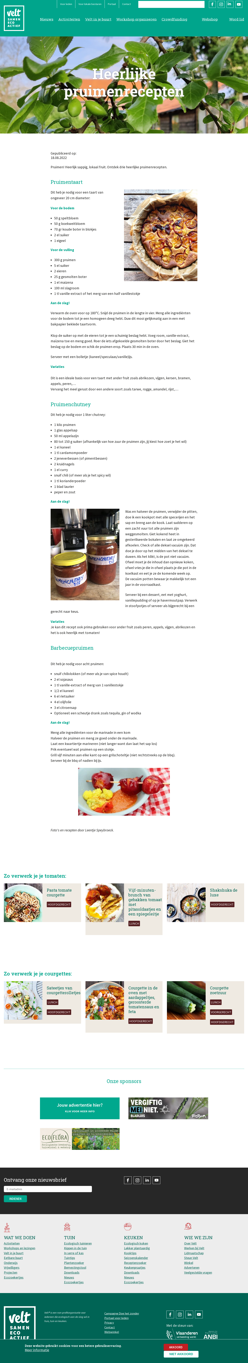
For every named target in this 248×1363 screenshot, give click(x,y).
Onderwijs (11, 1263)
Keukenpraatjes (134, 1267)
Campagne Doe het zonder (121, 1313)
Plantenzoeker (74, 1263)
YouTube (238, 4)
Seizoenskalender (136, 1258)
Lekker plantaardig (137, 1248)
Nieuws (46, 19)
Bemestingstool (75, 1267)
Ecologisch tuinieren (78, 1243)
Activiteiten (69, 19)
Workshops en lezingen (19, 1248)
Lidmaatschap (194, 1253)
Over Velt (190, 1243)
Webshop (210, 19)
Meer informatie (37, 1350)
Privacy (109, 1323)
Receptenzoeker (135, 1263)
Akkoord (176, 1347)
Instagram (221, 4)
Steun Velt (191, 1258)
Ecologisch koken (136, 1243)
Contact (126, 4)
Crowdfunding (174, 19)
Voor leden (66, 4)
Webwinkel (111, 1332)
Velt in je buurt (98, 19)
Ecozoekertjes (13, 1277)
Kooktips (130, 1253)
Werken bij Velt (194, 1248)
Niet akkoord (181, 1354)
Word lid (236, 19)
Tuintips (69, 1258)
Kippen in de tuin (75, 1248)
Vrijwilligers (11, 1267)
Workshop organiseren (136, 19)
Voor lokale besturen (90, 4)
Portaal (112, 4)
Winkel (188, 1263)
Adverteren (191, 1267)
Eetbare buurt (13, 1258)
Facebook (212, 4)
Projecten (10, 1272)
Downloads (71, 1272)
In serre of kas (74, 1253)
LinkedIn (230, 4)
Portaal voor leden (116, 1318)
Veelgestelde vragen (198, 1272)
